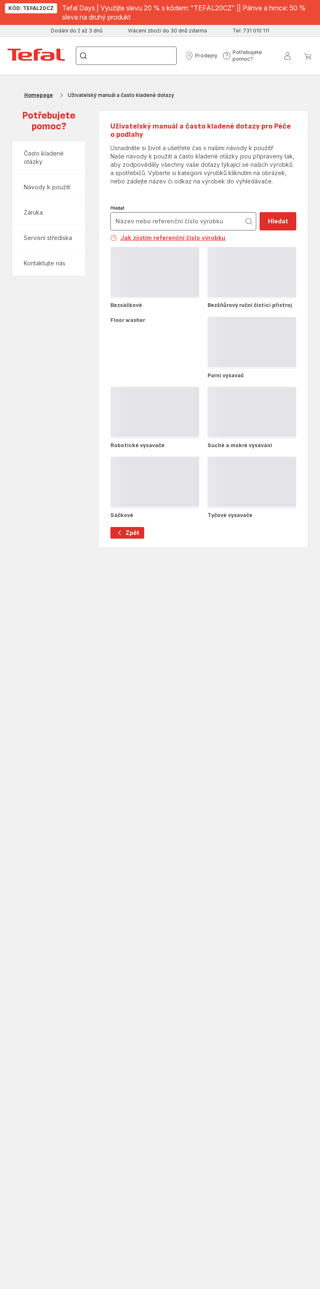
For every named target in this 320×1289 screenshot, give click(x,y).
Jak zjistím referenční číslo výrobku (167, 237)
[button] (201, 56)
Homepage (38, 95)
